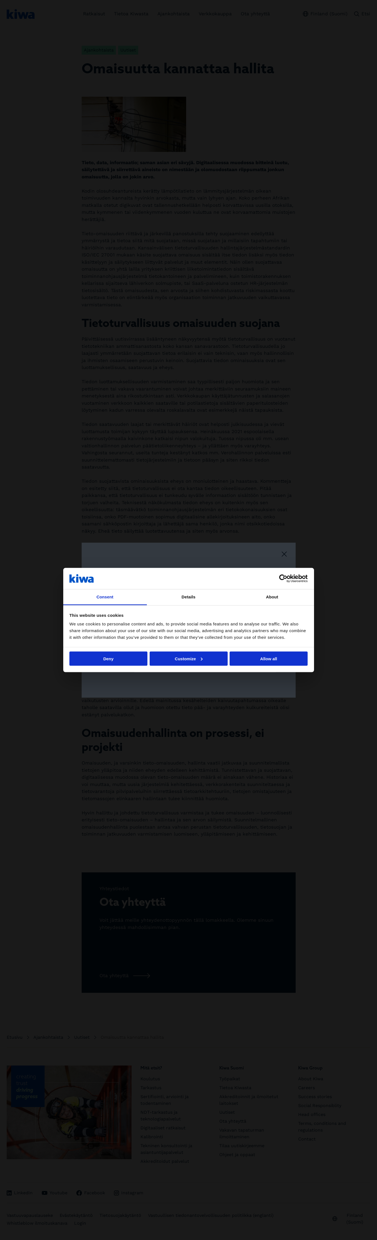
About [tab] (272, 596)
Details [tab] (189, 596)
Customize (189, 658)
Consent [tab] (104, 596)
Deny (108, 658)
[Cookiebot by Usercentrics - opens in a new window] (283, 578)
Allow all (268, 658)
